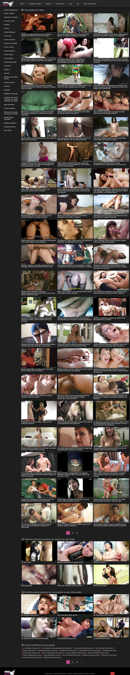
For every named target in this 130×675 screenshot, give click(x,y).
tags (70, 4)
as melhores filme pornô (31, 648)
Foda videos (60, 4)
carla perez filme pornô (52, 655)
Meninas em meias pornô (11, 78)
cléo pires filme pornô (109, 655)
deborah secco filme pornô (32, 657)
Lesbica (7, 86)
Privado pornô (9, 21)
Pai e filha (7, 130)
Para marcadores (90, 4)
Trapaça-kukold (9, 127)
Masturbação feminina (9, 118)
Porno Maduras (9, 32)
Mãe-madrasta (9, 104)
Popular (48, 4)
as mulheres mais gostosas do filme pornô (57, 648)
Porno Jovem (9, 47)
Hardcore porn (9, 82)
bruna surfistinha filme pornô (76, 653)
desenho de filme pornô (52, 657)
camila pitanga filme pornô (32, 655)
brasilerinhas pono (109, 650)
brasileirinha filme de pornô (48, 650)
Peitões (7, 24)
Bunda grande (9, 51)
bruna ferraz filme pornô (31, 653)
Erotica (6, 28)
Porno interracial (10, 62)
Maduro (7, 69)
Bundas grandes (10, 123)
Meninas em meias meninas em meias (11, 113)
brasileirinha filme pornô (68, 650)
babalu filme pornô (29, 650)
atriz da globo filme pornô (105, 648)
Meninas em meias (11, 17)
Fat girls (7, 90)
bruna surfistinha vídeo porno (98, 653)
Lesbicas (7, 66)
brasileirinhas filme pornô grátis (90, 650)
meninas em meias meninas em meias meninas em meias (11, 99)
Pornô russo (8, 54)
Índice (22, 4)
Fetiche (7, 73)
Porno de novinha (10, 43)
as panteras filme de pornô (84, 648)
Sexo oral (7, 36)
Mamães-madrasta (10, 93)
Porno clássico (9, 39)
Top (77, 4)
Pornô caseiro (9, 13)
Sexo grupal (8, 58)
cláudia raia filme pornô (90, 655)
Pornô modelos (9, 108)
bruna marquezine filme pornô (53, 653)
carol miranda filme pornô (71, 655)
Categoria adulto (35, 4)
